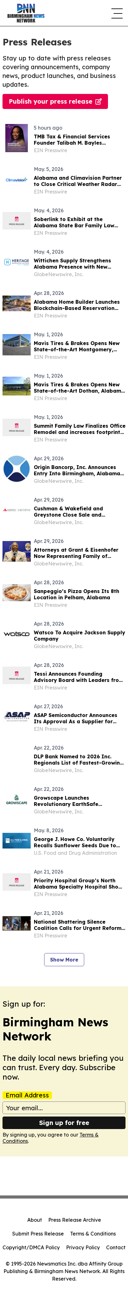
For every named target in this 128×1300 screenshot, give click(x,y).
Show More (64, 960)
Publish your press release (55, 101)
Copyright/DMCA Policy (31, 1247)
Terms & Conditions (93, 1233)
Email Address (27, 1095)
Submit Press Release (38, 1233)
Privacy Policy (83, 1247)
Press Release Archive (74, 1220)
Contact (115, 1247)
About (34, 1220)
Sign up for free (64, 1123)
